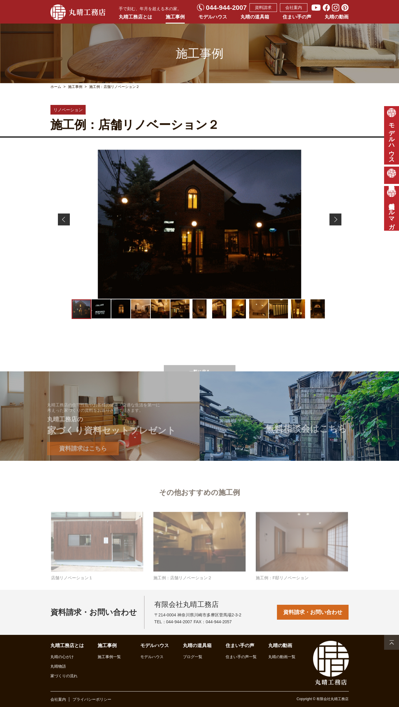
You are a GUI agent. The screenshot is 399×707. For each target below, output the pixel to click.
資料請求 (263, 7)
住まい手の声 (297, 16)
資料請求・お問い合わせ (312, 612)
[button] (64, 222)
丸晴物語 (58, 666)
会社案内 (293, 7)
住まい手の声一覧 (241, 657)
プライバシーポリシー (92, 699)
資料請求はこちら (83, 464)
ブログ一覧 (192, 657)
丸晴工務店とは (135, 16)
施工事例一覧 (109, 657)
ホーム (55, 87)
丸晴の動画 (337, 16)
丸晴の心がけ (62, 657)
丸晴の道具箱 (255, 16)
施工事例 (175, 16)
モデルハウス (212, 16)
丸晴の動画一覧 (281, 657)
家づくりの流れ (64, 676)
